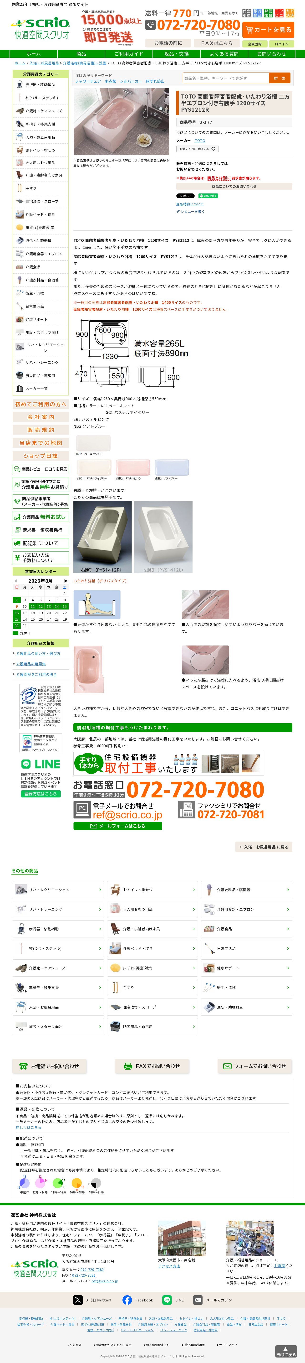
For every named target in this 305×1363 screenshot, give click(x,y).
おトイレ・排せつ (191, 1333)
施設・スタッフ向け (100, 1345)
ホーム (33, 53)
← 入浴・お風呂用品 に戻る (264, 847)
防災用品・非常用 (206, 1345)
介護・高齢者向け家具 (255, 1333)
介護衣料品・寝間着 (206, 1339)
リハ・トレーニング (173, 1345)
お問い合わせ (271, 53)
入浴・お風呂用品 (44, 62)
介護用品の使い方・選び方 (38, 653)
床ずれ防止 (155, 80)
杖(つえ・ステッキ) (63, 1333)
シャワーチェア (88, 80)
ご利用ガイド (129, 53)
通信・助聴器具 (121, 1339)
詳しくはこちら (29, 1127)
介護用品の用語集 (31, 664)
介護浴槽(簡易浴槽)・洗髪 (85, 62)
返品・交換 (176, 53)
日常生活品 (255, 1339)
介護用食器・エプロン (153, 1339)
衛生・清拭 (234, 1339)
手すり (281, 1333)
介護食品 (181, 1339)
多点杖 (110, 80)
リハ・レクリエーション (137, 1345)
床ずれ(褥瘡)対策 (92, 1339)
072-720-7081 (84, 1290)
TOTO (200, 140)
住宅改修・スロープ (30, 1339)
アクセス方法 (169, 1281)
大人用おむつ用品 (222, 1333)
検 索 (280, 78)
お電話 (279, 1280)
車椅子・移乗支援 (130, 1333)
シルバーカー (131, 80)
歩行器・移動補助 (31, 1333)
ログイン (282, 44)
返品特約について (190, 204)
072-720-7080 (92, 1284)
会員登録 (255, 44)
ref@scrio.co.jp (105, 1296)
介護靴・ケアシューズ (97, 1333)
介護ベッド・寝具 (62, 1339)
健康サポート (279, 1339)
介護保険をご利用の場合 (36, 674)
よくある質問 (224, 53)
